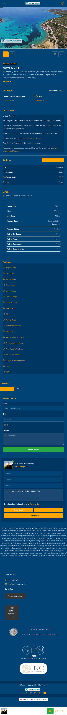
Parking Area (10, 308)
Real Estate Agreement (11, 612)
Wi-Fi (8, 372)
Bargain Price (11, 268)
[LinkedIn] (35, 693)
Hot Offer (13, 64)
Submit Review (33, 449)
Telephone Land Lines (14, 343)
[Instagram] (31, 693)
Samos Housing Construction (31, 138)
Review (6, 431)
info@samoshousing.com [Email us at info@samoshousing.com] (17, 584)
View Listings (20, 467)
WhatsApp (33, 516)
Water (8, 366)
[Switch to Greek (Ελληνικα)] (39, 699)
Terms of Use (34, 504)
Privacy (8, 314)
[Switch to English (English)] (24, 699)
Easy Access (10, 285)
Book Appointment (15, 596)
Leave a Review (7, 388)
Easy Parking (11, 291)
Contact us (9, 589)
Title (4, 414)
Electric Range (11, 297)
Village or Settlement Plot (15, 360)
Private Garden (11, 320)
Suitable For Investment (15, 337)
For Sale (6, 64)
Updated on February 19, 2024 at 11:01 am (17, 196)
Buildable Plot (11, 279)
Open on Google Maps (53, 160)
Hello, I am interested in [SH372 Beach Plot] (33, 495)
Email (5, 403)
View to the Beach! (13, 355)
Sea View (9, 331)
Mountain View (11, 302)
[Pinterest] (40, 693)
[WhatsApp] (45, 693)
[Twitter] (26, 693)
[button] (55, 54)
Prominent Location (13, 326)
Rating (5, 425)
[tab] (6, 54)
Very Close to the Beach (15, 349)
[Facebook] (22, 693)
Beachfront (10, 273)
